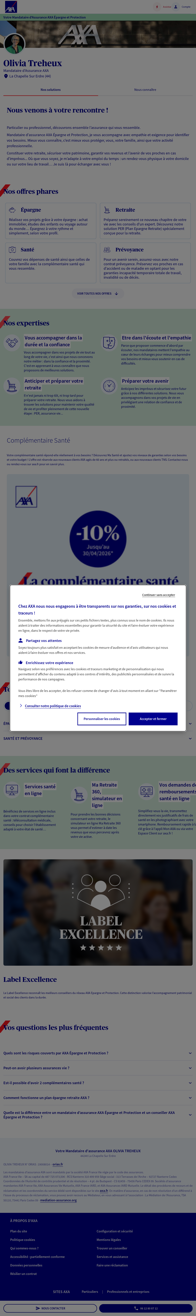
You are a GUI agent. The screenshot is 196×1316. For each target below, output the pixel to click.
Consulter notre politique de (53, 706)
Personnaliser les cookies (102, 719)
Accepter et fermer (153, 719)
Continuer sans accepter (158, 595)
